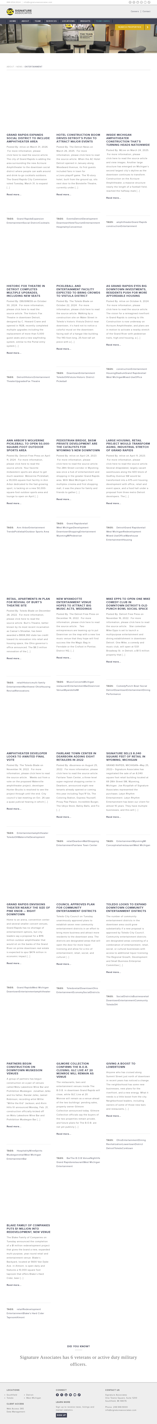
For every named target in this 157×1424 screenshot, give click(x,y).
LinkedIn (137, 2)
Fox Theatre (33, 381)
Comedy (121, 686)
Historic (29, 377)
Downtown (62, 222)
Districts (95, 992)
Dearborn (78, 841)
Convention (75, 226)
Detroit (78, 218)
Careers (135, 11)
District (139, 1144)
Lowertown (128, 1144)
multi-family (38, 682)
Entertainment (15, 222)
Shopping (74, 531)
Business (138, 996)
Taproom (11, 1317)
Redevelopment (132, 531)
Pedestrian (76, 535)
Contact (146, 11)
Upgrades (21, 381)
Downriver (94, 686)
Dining (146, 690)
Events (70, 218)
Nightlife (95, 1158)
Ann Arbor (23, 527)
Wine (32, 1150)
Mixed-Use (129, 377)
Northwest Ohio (32, 686)
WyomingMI (63, 535)
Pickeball (61, 381)
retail (143, 373)
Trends (10, 531)
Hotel (72, 222)
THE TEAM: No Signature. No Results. (34, 11)
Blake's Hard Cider (33, 1313)
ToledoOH (62, 377)
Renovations (22, 690)
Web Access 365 (15, 1408)
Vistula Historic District (81, 377)
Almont (20, 1317)
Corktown (127, 1148)
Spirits (38, 1150)
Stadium (120, 373)
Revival (11, 690)
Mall (85, 841)
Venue (60, 690)
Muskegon (12, 1154)
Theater (11, 381)
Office (138, 377)
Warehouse (131, 535)
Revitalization (114, 1144)
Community (141, 1000)
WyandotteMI (71, 690)
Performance (113, 694)
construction (113, 226)
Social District (31, 222)
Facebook (130, 2)
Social (86, 992)
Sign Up (61, 1415)
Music (70, 681)
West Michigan (114, 377)
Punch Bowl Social (136, 686)
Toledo (70, 988)
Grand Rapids (24, 218)
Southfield (12, 1395)
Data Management (16, 1411)
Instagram (141, 2)
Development (90, 218)
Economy (78, 992)
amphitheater (124, 222)
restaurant (62, 686)
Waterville (23, 837)
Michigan (89, 681)
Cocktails (44, 222)
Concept (111, 845)
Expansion (38, 218)
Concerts (78, 681)
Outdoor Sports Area (37, 531)
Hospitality (62, 226)
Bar (86, 686)
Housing (111, 373)
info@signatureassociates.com (38, 2)
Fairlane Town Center (85, 845)
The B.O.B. (76, 1158)
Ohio (95, 988)
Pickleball (20, 531)
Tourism (79, 222)
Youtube (145, 2)
